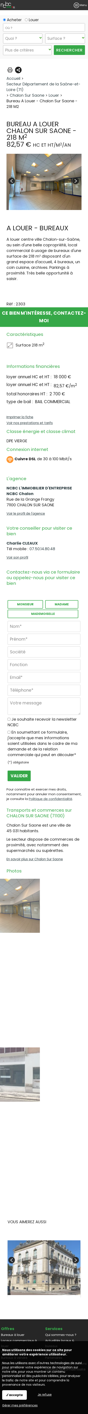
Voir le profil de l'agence (25, 513)
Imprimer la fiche (19, 417)
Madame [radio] (62, 604)
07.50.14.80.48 (42, 548)
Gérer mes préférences (20, 1405)
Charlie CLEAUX (22, 543)
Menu (80, 5)
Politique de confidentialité (50, 799)
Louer (32, 19)
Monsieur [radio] (25, 604)
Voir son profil (17, 557)
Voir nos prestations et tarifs (29, 423)
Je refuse (45, 1394)
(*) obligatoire (18, 762)
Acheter (12, 19)
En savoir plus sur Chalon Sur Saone (34, 859)
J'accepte (14, 1395)
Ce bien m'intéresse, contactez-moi (44, 317)
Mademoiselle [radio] (43, 614)
